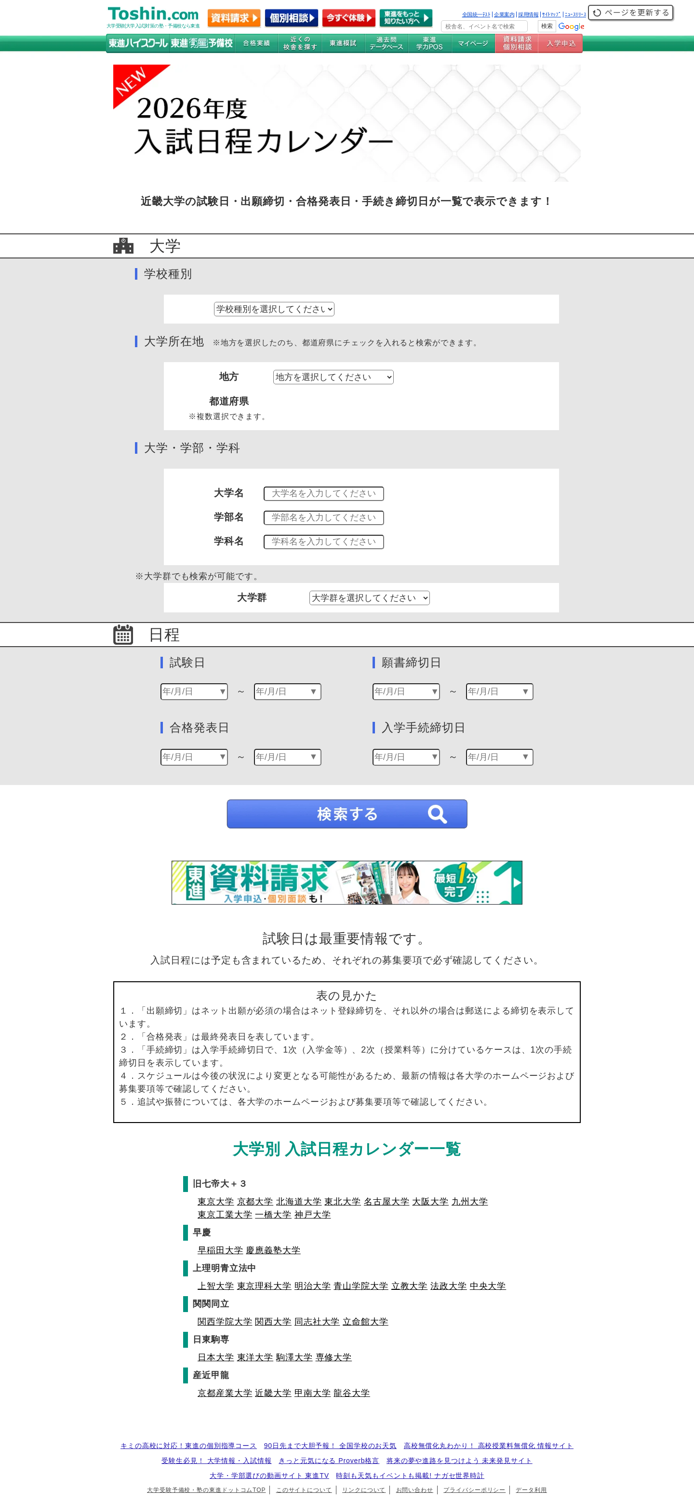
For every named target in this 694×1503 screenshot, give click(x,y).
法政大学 (448, 1286)
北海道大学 (299, 1201)
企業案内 (504, 14)
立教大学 (409, 1286)
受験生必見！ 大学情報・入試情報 (216, 1460)
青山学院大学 (361, 1286)
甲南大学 (312, 1393)
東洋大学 (255, 1357)
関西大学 (273, 1322)
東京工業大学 (225, 1214)
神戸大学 (312, 1214)
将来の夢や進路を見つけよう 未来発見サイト (460, 1460)
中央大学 (488, 1286)
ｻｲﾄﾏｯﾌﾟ (551, 14)
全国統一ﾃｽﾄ (476, 14)
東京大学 (216, 1201)
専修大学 (334, 1357)
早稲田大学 (220, 1250)
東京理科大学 (264, 1286)
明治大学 (312, 1286)
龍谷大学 (352, 1393)
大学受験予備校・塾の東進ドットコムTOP (206, 1490)
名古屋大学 (387, 1201)
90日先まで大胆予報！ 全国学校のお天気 (330, 1445)
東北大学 (342, 1201)
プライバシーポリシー (474, 1490)
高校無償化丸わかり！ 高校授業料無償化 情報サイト (489, 1445)
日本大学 (216, 1357)
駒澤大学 (294, 1357)
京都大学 (255, 1201)
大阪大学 (430, 1201)
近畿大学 (273, 1393)
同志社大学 (317, 1322)
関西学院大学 (225, 1322)
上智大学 (216, 1286)
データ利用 (531, 1490)
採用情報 (528, 14)
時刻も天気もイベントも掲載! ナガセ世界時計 (410, 1475)
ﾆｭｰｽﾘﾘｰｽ (575, 14)
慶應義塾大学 (273, 1250)
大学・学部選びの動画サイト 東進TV (269, 1475)
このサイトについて (304, 1490)
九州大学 (470, 1201)
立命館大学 (365, 1322)
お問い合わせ (414, 1490)
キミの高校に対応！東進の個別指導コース (188, 1445)
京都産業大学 (225, 1393)
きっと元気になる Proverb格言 (329, 1460)
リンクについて (364, 1490)
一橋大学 (273, 1214)
